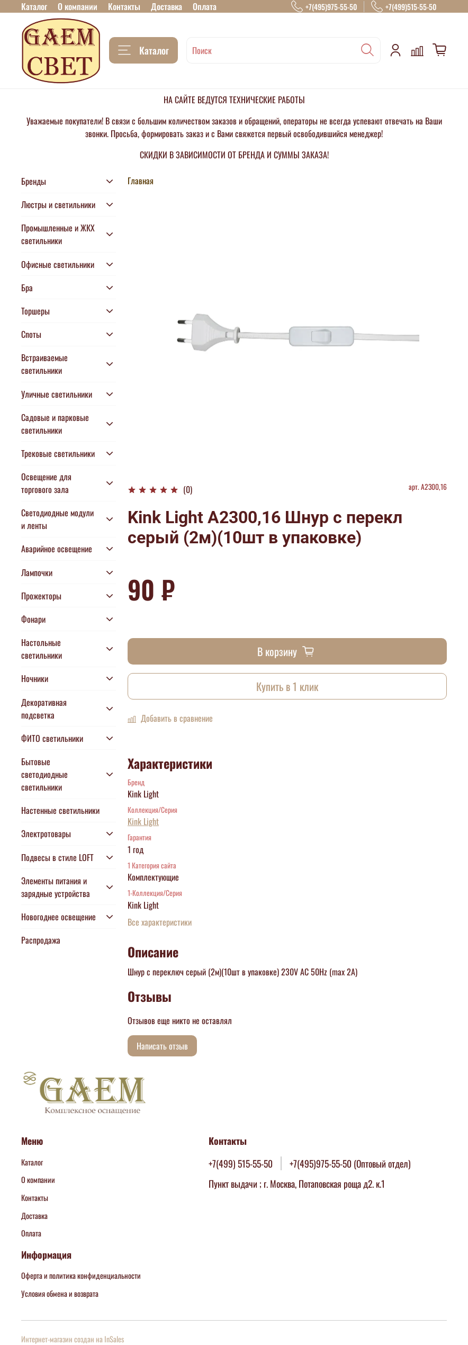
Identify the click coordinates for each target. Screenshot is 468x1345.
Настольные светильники (41, 648)
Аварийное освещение (56, 548)
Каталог (34, 6)
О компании (77, 6)
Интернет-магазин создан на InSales (72, 1338)
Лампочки (36, 572)
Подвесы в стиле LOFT (57, 857)
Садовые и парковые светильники (55, 423)
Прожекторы (41, 595)
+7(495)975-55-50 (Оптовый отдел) (350, 1163)
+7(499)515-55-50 (403, 6)
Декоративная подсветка (44, 708)
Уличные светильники (56, 394)
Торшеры (35, 310)
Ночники (34, 678)
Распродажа (40, 940)
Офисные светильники (57, 264)
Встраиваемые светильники (44, 363)
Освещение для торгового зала (46, 483)
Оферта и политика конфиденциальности (81, 1275)
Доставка (166, 6)
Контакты (124, 6)
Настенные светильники (60, 810)
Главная (141, 180)
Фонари (33, 619)
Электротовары (46, 833)
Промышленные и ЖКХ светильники (58, 234)
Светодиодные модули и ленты (57, 519)
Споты (31, 334)
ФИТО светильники (52, 738)
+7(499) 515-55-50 (241, 1163)
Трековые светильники (58, 453)
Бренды (33, 181)
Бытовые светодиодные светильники (44, 774)
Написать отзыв (162, 1045)
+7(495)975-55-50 (324, 6)
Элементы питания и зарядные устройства (55, 887)
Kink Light (143, 821)
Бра (27, 287)
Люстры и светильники (58, 204)
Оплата (205, 6)
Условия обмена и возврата (59, 1293)
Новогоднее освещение (58, 916)
